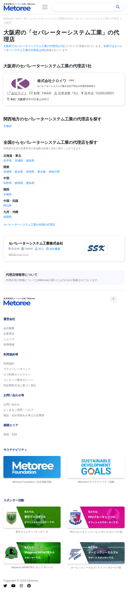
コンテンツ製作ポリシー (18, 380)
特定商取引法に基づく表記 (19, 385)
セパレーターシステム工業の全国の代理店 (29, 224)
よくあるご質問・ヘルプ (18, 409)
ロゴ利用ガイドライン (17, 374)
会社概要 (53, 248)
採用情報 (8, 344)
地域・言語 (10, 434)
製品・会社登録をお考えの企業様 (23, 415)
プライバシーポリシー (17, 369)
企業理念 (8, 333)
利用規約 (8, 363)
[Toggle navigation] (45, 7)
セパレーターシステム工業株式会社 (36, 243)
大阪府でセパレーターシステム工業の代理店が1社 (34, 46)
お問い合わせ (11, 404)
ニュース (8, 339)
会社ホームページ (19, 254)
